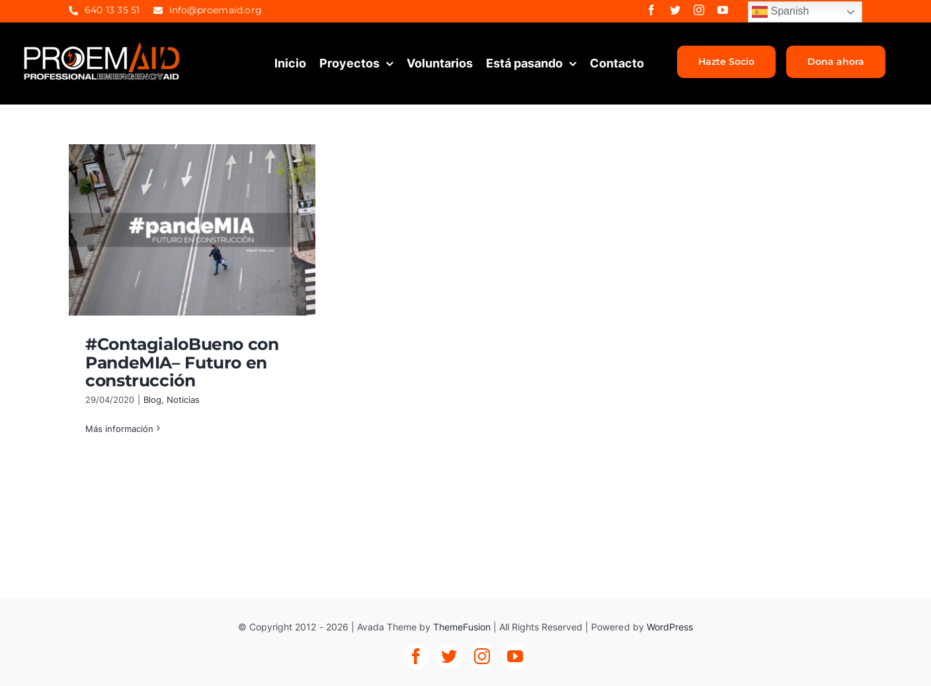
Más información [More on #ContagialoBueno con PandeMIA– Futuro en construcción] (119, 428)
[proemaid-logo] (102, 46)
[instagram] (699, 10)
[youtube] (722, 10)
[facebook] (651, 10)
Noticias (183, 399)
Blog (152, 399)
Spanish (780, 12)
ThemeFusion (462, 626)
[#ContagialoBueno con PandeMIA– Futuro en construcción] (192, 230)
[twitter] (675, 10)
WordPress (670, 626)
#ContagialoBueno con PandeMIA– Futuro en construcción (182, 362)
